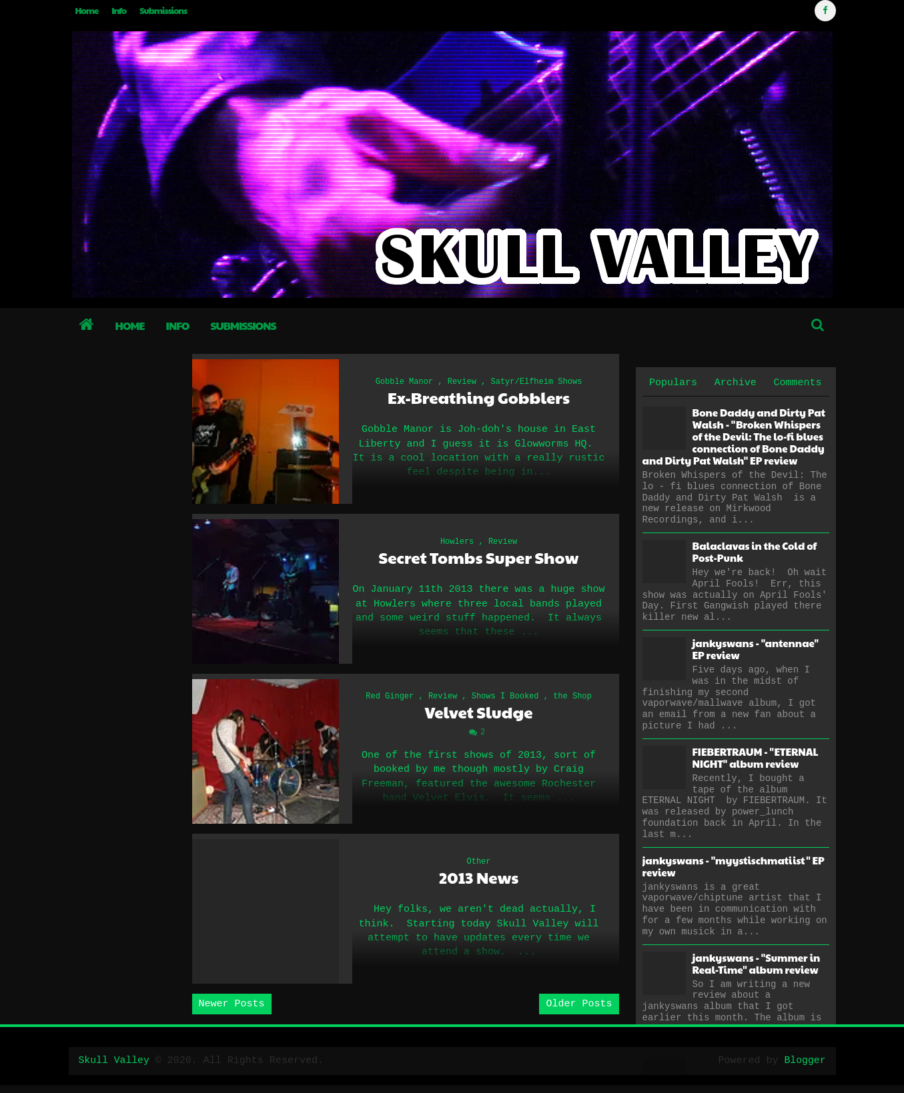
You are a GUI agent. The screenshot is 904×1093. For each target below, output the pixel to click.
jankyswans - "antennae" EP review (756, 649)
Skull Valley (115, 1068)
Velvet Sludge (478, 716)
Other (478, 869)
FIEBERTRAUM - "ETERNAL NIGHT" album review (756, 757)
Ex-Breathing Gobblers (479, 399)
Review (462, 383)
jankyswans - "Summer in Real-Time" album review (757, 963)
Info (118, 11)
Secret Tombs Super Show (479, 560)
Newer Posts (232, 1012)
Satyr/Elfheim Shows (536, 383)
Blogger (804, 1068)
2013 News (479, 884)
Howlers (457, 545)
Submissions (163, 11)
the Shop (572, 701)
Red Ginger (390, 701)
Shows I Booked (505, 701)
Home (87, 11)
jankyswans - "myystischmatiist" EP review (733, 866)
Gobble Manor (404, 383)
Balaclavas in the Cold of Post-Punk (755, 551)
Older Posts (579, 1012)
